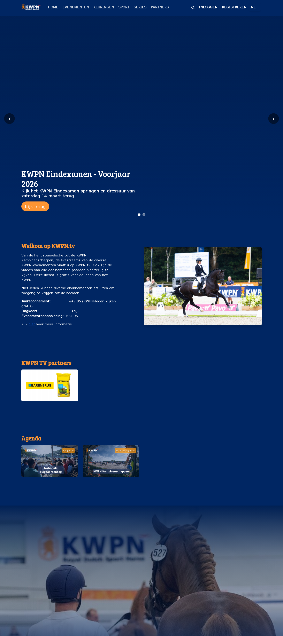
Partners (160, 7)
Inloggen (208, 7)
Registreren (234, 7)
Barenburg (49, 405)
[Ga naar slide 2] (144, 214)
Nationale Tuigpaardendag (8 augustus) (49, 483)
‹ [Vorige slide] (9, 118)
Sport (123, 7)
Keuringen (103, 7)
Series (140, 7)
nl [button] (254, 7)
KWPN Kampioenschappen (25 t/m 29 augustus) (110, 483)
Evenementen (75, 7)
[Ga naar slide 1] (139, 214)
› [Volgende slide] (273, 118)
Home (53, 7)
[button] (49, 389)
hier (32, 324)
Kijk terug (35, 206)
